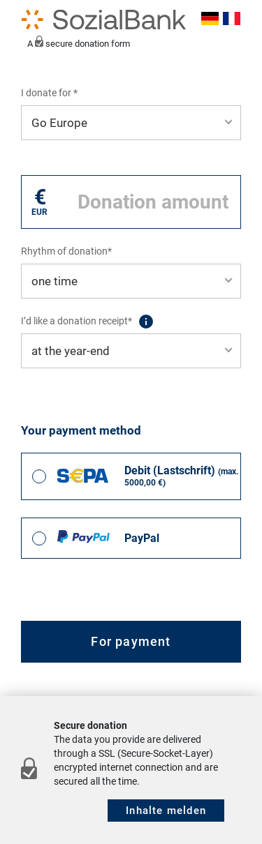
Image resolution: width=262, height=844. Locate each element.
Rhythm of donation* (66, 251)
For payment (130, 641)
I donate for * (49, 93)
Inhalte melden (166, 810)
